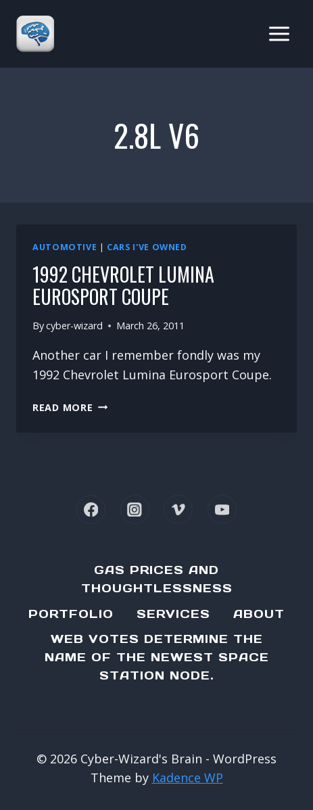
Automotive (64, 247)
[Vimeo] (178, 509)
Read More (69, 407)
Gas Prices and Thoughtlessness (157, 579)
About (259, 613)
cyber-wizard (74, 325)
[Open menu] (279, 33)
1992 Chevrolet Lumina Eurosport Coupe (123, 285)
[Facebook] (90, 509)
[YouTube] (222, 509)
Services (173, 613)
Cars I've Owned (147, 247)
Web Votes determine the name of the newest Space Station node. (157, 657)
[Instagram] (134, 509)
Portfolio (71, 613)
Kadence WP (187, 777)
